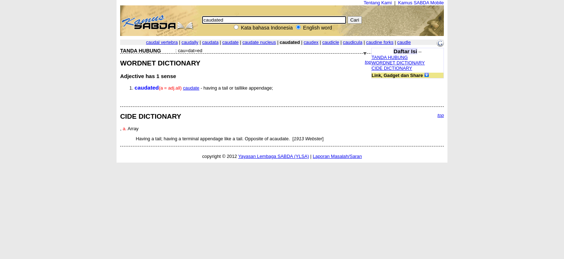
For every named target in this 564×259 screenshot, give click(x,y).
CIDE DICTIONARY (392, 68)
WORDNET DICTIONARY (398, 62)
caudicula (352, 42)
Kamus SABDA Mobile (421, 2)
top (368, 62)
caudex (311, 42)
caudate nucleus (259, 42)
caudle (404, 42)
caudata (210, 42)
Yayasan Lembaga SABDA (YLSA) (273, 156)
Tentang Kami (378, 2)
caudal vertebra (162, 42)
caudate (230, 42)
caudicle (330, 42)
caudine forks (380, 42)
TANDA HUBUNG (390, 57)
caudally (190, 42)
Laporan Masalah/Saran (337, 156)
